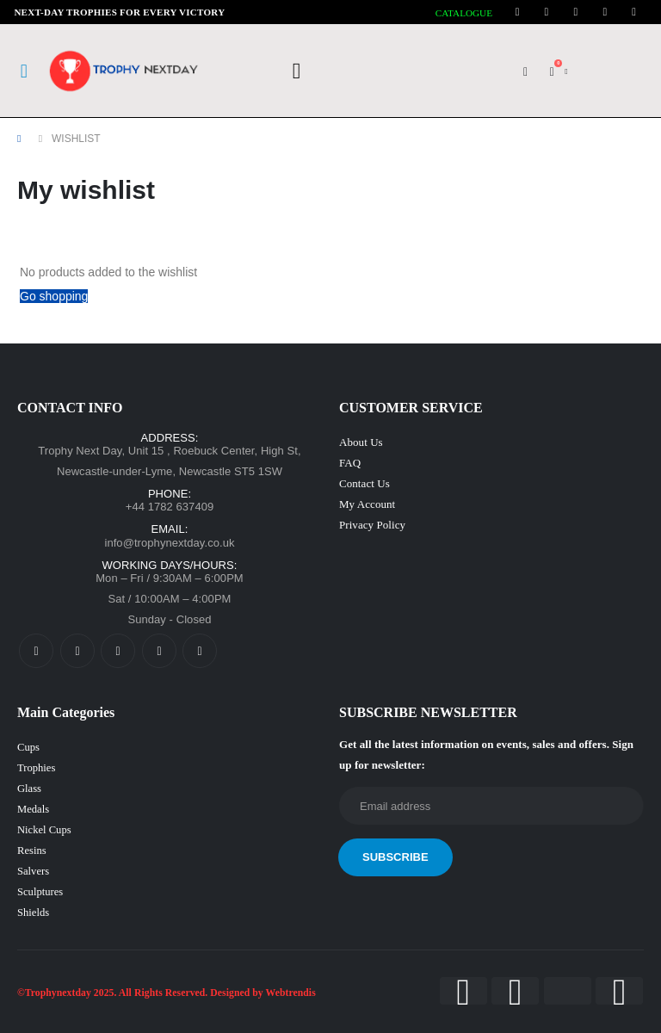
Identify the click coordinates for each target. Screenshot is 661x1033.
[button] (296, 71)
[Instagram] (576, 12)
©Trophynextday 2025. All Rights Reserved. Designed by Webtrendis (166, 993)
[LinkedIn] (605, 12)
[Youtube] (546, 12)
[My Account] (525, 71)
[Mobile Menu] (24, 71)
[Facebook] (517, 12)
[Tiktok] (634, 12)
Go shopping (54, 296)
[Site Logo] (124, 71)
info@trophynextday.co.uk (169, 542)
